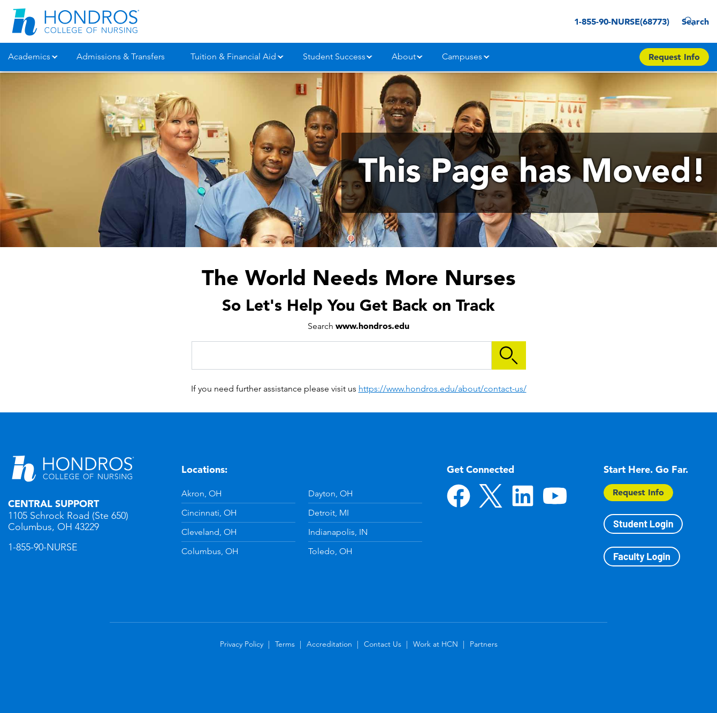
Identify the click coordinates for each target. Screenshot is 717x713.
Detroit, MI (328, 513)
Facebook (458, 496)
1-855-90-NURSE (43, 547)
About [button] (404, 56)
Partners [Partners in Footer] (484, 644)
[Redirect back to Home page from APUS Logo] (75, 21)
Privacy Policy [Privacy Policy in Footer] (241, 644)
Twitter (490, 496)
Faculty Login (641, 556)
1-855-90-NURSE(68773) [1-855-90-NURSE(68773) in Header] (602, 21)
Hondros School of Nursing (72, 468)
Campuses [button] (462, 56)
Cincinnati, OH (209, 513)
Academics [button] (29, 56)
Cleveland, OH (209, 532)
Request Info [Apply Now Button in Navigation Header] (674, 56)
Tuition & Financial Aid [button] (233, 56)
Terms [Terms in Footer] (285, 644)
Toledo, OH (330, 551)
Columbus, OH (210, 551)
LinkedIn (523, 496)
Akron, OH (201, 493)
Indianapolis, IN (338, 532)
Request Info (638, 492)
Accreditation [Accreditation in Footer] (329, 644)
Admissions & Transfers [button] (121, 56)
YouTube (555, 496)
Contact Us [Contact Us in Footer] (382, 644)
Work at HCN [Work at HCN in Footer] (435, 644)
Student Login (643, 524)
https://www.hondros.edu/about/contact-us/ (442, 389)
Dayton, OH (330, 493)
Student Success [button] (334, 56)
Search (692, 21)
